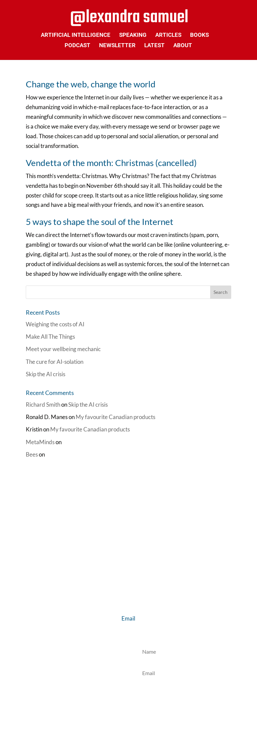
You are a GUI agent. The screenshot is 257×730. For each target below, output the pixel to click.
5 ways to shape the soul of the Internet (99, 221)
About (182, 46)
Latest (154, 46)
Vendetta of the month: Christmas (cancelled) (111, 162)
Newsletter (117, 46)
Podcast (77, 46)
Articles (168, 35)
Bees (32, 454)
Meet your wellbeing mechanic (63, 348)
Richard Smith (43, 404)
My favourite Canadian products (115, 416)
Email (128, 618)
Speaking (133, 35)
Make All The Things (50, 336)
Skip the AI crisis (45, 374)
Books (199, 35)
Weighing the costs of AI (55, 324)
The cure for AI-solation (54, 361)
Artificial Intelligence (75, 35)
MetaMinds (40, 441)
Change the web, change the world (91, 84)
